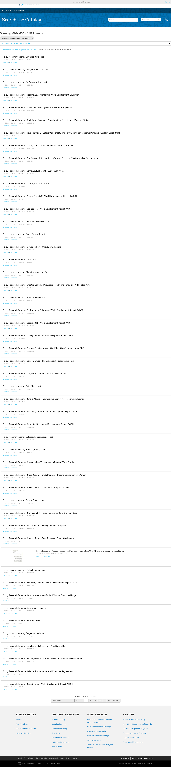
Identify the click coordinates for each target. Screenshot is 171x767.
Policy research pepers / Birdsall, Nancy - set (24, 570)
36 (100, 701)
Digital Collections (59, 724)
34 (91, 701)
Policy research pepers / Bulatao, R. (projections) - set (28, 437)
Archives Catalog (58, 719)
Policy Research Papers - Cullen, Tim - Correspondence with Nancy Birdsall (38, 146)
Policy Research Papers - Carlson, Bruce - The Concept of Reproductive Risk (38, 361)
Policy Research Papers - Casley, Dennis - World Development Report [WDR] (38, 336)
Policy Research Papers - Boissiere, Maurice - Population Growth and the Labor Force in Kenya (80, 551)
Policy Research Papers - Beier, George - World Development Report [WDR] (38, 684)
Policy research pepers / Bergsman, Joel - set (24, 633)
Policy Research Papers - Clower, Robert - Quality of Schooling (32, 247)
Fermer (167, 2)
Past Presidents (22, 724)
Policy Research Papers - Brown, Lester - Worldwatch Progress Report (36, 488)
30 (72, 701)
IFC (48, 764)
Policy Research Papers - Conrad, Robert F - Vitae (26, 184)
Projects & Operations (60, 742)
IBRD (39, 764)
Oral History (56, 733)
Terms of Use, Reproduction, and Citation (100, 746)
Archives (5, 10)
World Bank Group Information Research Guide (99, 720)
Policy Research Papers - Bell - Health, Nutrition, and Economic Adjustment (38, 672)
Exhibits (19, 719)
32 (81, 701)
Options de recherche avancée (16, 43)
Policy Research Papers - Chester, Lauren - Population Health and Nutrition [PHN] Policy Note (46, 285)
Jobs (67, 758)
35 (95, 701)
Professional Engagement (133, 742)
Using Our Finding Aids (96, 731)
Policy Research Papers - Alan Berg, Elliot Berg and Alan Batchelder (34, 646)
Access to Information (56, 758)
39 (108, 701)
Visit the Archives (94, 740)
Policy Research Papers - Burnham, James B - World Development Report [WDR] (40, 412)
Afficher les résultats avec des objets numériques (55, 50)
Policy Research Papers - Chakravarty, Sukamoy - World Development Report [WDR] (43, 310)
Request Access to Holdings (98, 736)
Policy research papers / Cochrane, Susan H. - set (26, 222)
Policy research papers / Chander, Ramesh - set (25, 298)
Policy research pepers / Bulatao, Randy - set (24, 450)
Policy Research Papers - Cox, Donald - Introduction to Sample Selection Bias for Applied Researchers (50, 158)
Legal (20, 758)
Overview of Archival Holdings (99, 727)
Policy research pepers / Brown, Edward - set (24, 500)
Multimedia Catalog (59, 728)
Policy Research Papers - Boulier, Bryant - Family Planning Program (34, 526)
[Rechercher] (136, 20)
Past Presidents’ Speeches (26, 728)
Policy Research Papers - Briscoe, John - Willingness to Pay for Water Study (38, 462)
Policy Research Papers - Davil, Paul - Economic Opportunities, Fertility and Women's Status (46, 120)
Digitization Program (131, 737)
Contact (74, 758)
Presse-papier (166, 20)
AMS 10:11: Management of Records (137, 724)
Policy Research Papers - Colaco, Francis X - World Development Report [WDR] (40, 196)
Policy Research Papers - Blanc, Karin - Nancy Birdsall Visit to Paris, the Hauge (39, 595)
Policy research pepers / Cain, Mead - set (22, 386)
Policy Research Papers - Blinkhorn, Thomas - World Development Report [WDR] (40, 583)
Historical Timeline (23, 733)
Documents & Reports (60, 737)
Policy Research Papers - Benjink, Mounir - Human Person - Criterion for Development (43, 659)
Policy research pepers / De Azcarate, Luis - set (25, 82)
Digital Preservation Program (134, 733)
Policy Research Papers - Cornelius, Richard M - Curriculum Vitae (33, 171)
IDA (44, 764)
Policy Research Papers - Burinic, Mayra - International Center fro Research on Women (43, 399)
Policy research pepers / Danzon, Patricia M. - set (26, 70)
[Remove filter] (32, 38)
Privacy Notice (28, 758)
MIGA (53, 764)
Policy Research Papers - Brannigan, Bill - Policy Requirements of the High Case (40, 513)
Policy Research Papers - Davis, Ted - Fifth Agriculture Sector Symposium (37, 108)
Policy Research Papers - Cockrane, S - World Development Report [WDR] (37, 209)
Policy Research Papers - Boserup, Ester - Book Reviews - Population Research (39, 538)
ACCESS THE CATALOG (110, 3)
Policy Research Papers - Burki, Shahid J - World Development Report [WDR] (38, 424)
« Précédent (56, 701)
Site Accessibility (41, 758)
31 (77, 701)
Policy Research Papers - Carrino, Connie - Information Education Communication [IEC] (44, 348)
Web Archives (57, 746)
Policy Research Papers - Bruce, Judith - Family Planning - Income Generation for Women (44, 475)
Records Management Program (135, 728)
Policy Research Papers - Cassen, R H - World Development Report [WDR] (37, 323)
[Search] (123, 20)
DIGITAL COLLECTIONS (90, 3)
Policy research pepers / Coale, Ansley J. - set (24, 234)
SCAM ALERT (125, 758)
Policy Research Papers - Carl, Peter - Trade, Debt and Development (34, 374)
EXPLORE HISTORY (71, 3)
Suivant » (115, 701)
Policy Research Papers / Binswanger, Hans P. (24, 608)
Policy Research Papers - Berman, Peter (21, 621)
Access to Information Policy (134, 719)
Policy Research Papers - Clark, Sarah (20, 260)
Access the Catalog (17, 10)
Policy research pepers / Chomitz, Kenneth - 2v (25, 272)
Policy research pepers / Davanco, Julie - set (23, 57)
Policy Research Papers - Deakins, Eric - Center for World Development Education (41, 95)
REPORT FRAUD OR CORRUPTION (142, 758)
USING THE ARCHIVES (130, 3)
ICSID (58, 764)
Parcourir (150, 20)
